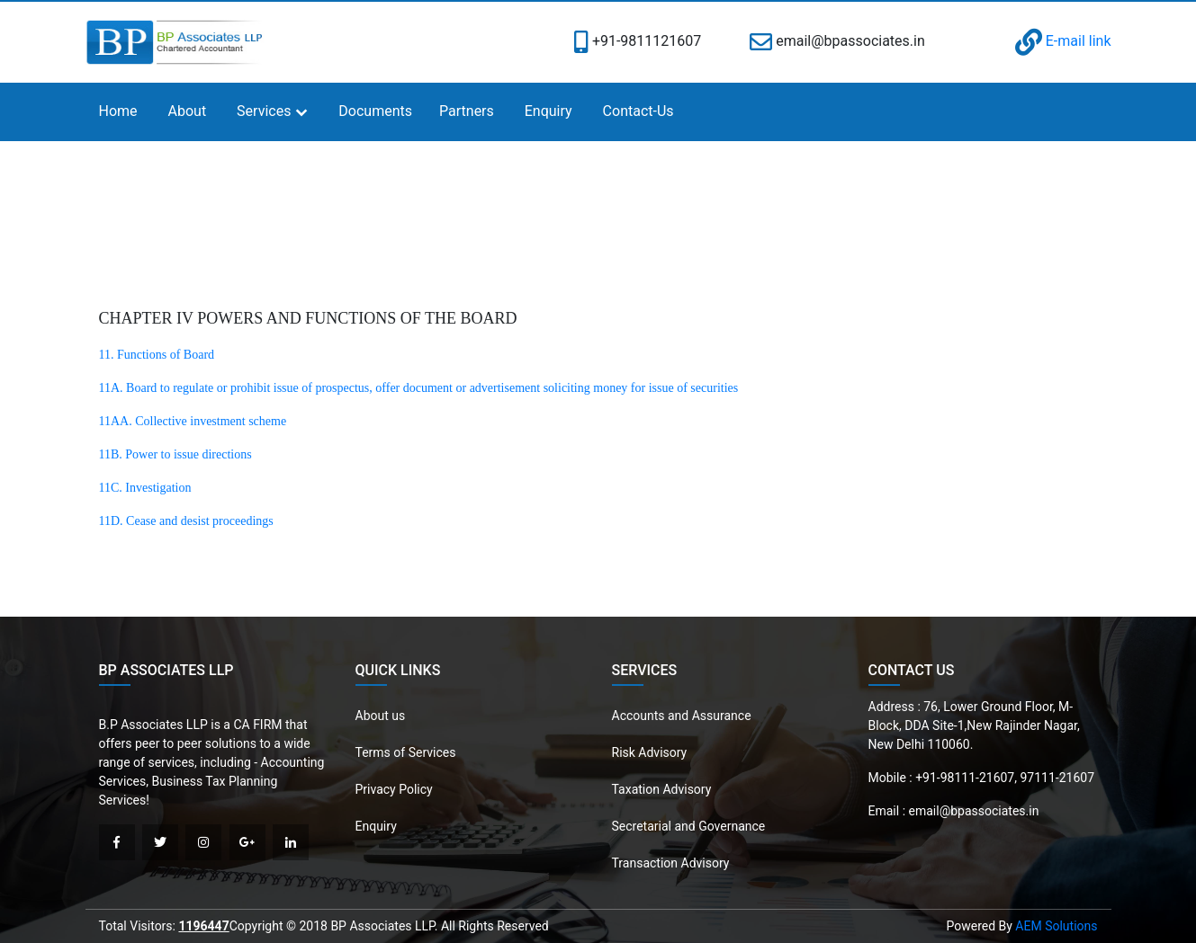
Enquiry (548, 111)
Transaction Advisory (671, 863)
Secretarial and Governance (689, 826)
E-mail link (1063, 40)
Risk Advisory (650, 752)
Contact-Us (638, 111)
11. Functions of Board (157, 354)
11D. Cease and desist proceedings (186, 521)
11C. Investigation (145, 487)
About (187, 111)
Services (264, 111)
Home (118, 111)
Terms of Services (405, 752)
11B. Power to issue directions (175, 454)
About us (380, 715)
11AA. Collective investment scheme (193, 421)
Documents (375, 111)
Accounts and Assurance (681, 715)
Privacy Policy (394, 789)
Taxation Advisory (662, 789)
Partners (466, 111)
